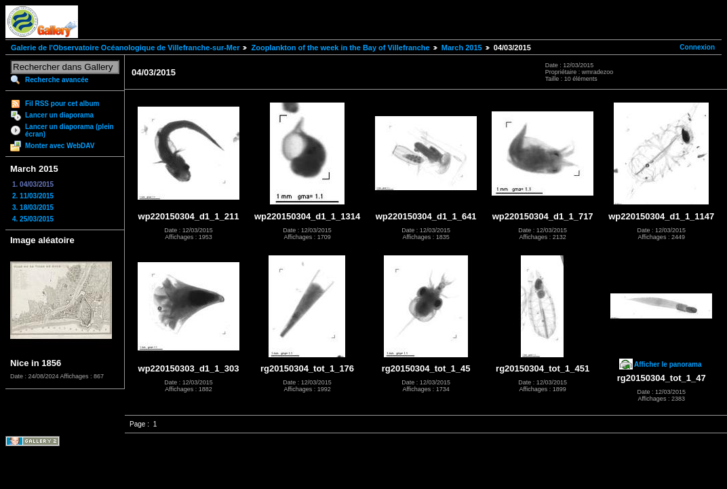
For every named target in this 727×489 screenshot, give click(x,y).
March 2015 (461, 47)
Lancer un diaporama (59, 115)
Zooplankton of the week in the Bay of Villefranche (340, 47)
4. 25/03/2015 (33, 219)
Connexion (697, 47)
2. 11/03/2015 (33, 196)
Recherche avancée (56, 80)
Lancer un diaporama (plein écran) (69, 130)
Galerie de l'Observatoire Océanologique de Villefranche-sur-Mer (125, 47)
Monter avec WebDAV (59, 145)
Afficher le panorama (667, 364)
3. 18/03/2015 (33, 207)
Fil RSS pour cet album (62, 103)
